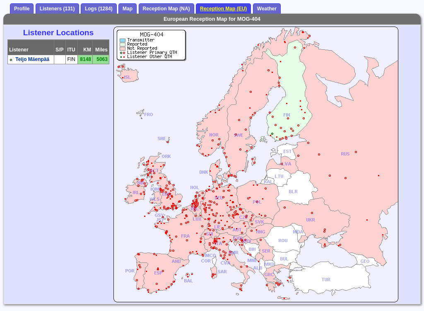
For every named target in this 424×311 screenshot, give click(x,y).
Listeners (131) (57, 9)
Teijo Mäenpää (32, 59)
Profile (21, 9)
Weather (267, 9)
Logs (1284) (99, 9)
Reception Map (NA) (166, 9)
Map (127, 9)
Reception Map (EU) (223, 9)
